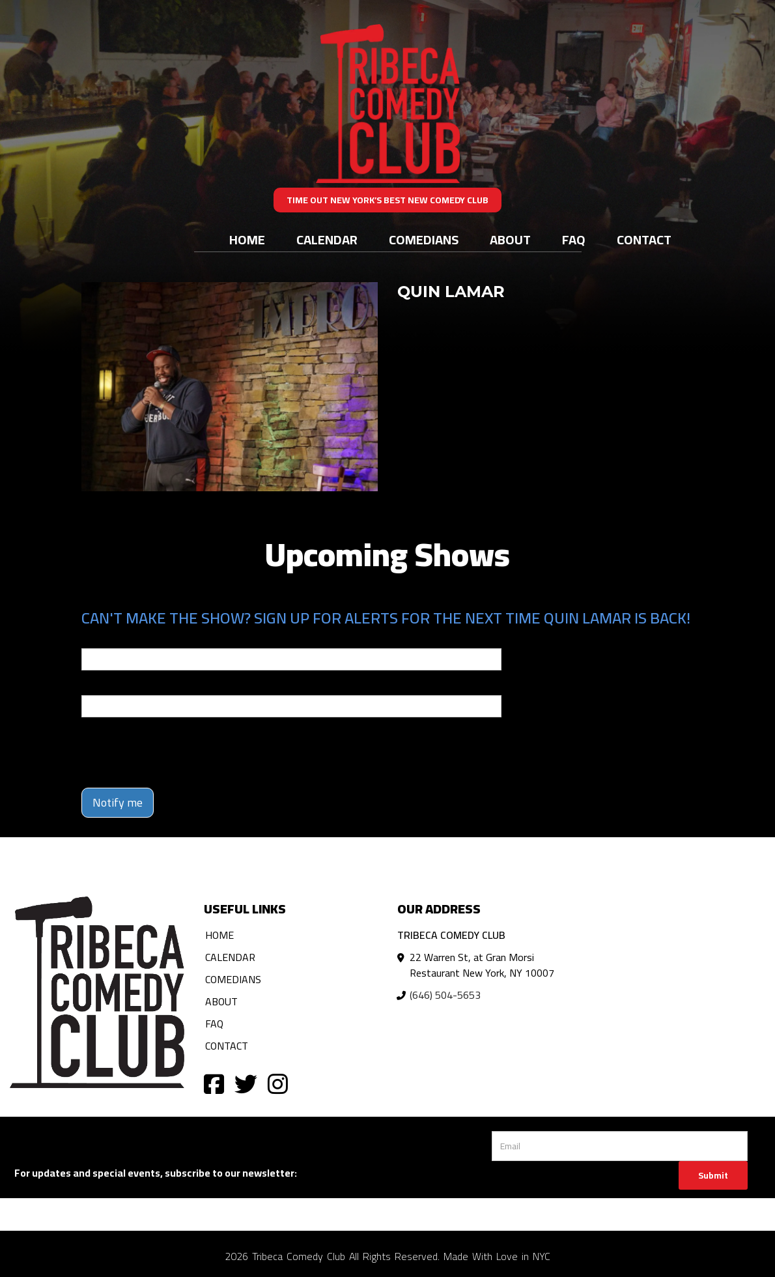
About (510, 239)
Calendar (327, 239)
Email (93, 639)
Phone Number (112, 686)
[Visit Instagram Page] (278, 1083)
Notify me (117, 802)
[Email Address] (620, 1146)
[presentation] (180, 752)
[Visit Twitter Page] (245, 1083)
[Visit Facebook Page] (214, 1083)
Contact (644, 239)
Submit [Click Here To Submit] (713, 1175)
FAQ (573, 239)
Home (247, 239)
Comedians (423, 239)
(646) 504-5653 (445, 995)
